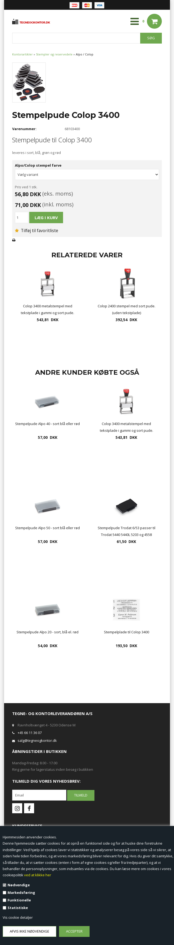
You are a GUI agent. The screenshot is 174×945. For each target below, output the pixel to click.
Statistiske (18, 907)
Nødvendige (19, 885)
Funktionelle (19, 900)
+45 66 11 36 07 (30, 732)
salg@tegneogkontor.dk (37, 740)
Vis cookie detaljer (18, 917)
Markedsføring (21, 892)
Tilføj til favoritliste (36, 230)
